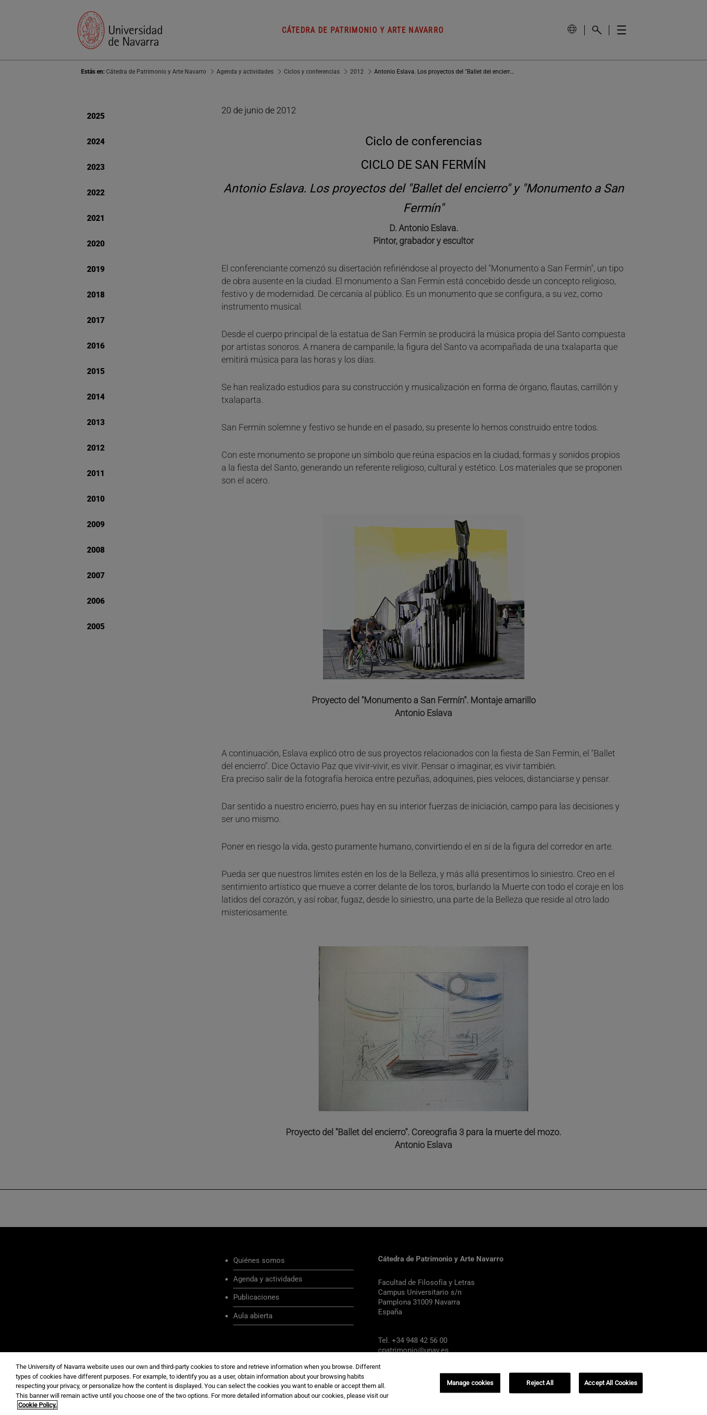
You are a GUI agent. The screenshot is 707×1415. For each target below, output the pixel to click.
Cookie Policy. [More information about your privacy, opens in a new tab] (37, 1405)
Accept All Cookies (610, 1383)
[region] (353, 1383)
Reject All (539, 1383)
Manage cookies (470, 1383)
